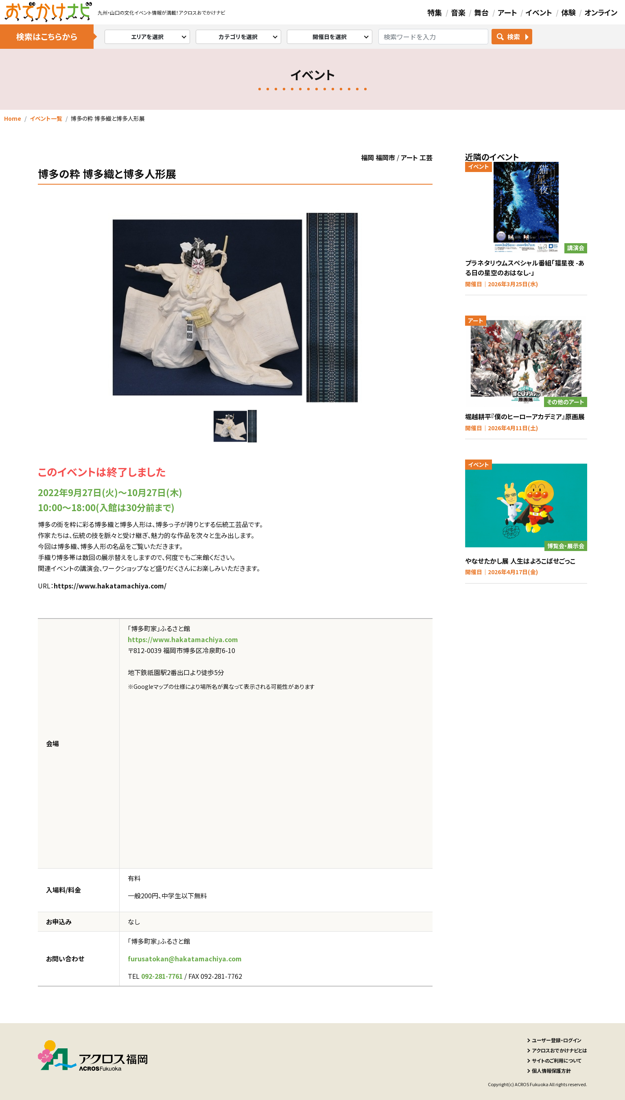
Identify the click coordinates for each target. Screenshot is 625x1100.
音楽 (458, 12)
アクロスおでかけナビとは (559, 1050)
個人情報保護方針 (551, 1070)
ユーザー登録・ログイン (556, 1040)
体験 (568, 12)
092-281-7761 (162, 976)
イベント (539, 12)
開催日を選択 (329, 37)
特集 (434, 12)
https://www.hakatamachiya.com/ (110, 585)
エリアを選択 (147, 37)
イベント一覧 (46, 118)
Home (12, 118)
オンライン (600, 12)
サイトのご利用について (556, 1060)
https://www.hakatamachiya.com (183, 639)
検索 (513, 36)
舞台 (481, 12)
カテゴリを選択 (238, 37)
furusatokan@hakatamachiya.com (185, 958)
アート (507, 12)
